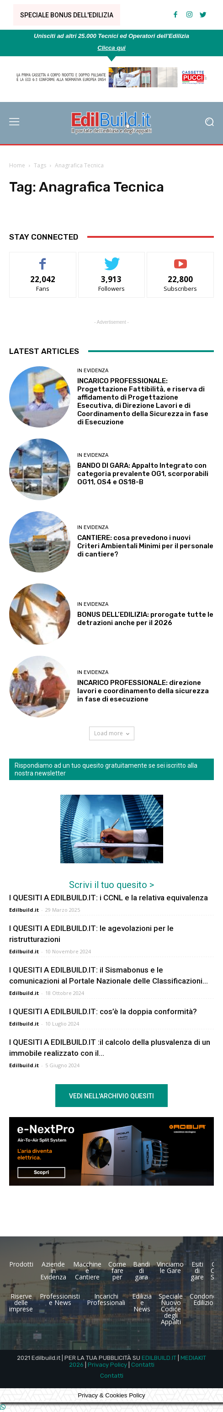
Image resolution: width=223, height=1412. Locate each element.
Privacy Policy (107, 1364)
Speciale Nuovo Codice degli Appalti (171, 1309)
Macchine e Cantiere (87, 1270)
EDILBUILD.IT (159, 1357)
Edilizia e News (142, 1302)
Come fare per (117, 1270)
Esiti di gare (197, 1270)
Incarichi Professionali (106, 1299)
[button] (209, 122)
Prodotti (21, 1264)
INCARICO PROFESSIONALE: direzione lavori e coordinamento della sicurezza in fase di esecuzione (143, 691)
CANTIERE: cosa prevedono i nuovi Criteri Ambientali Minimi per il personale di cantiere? (145, 546)
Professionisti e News (60, 1299)
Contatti (142, 1364)
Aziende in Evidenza (53, 1270)
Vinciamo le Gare (170, 1267)
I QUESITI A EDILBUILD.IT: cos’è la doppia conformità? (103, 1011)
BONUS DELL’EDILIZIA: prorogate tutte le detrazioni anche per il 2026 (145, 618)
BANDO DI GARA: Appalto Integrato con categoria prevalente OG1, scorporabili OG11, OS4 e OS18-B (142, 473)
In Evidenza (92, 370)
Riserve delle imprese (21, 1302)
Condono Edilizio (203, 1299)
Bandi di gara (141, 1270)
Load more (111, 733)
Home (17, 165)
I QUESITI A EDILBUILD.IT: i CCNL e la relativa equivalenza (108, 897)
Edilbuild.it (24, 909)
